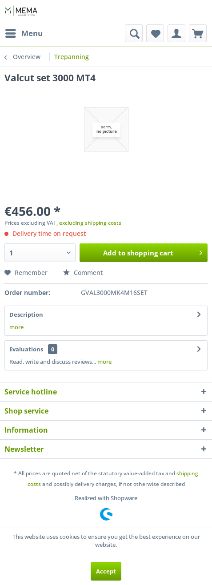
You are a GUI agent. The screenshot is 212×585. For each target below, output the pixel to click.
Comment (83, 272)
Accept (106, 571)
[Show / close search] (134, 33)
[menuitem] (23, 33)
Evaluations (26, 349)
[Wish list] (155, 33)
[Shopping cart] (198, 33)
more (16, 327)
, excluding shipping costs (88, 223)
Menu (24, 32)
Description (26, 314)
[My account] (176, 33)
